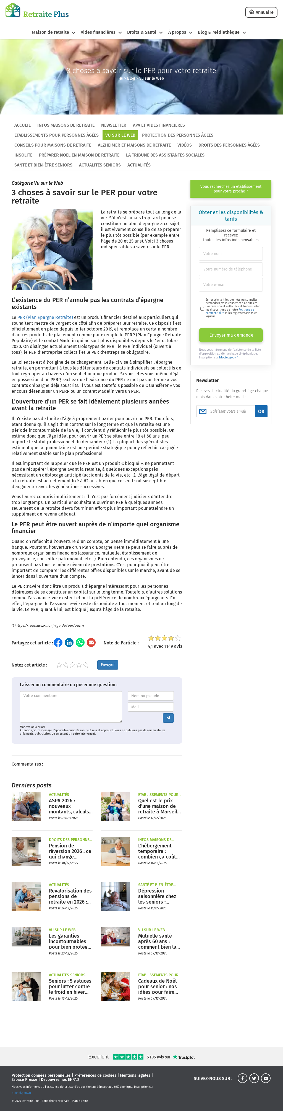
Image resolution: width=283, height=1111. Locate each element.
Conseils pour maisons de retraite (52, 145)
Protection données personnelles (41, 1075)
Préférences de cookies (95, 1075)
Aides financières (97, 32)
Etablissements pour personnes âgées (56, 135)
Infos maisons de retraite (66, 125)
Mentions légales (135, 1075)
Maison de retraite (50, 32)
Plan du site (80, 1101)
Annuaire (265, 12)
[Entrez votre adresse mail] (151, 707)
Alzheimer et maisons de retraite (134, 145)
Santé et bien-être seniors (43, 165)
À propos (177, 32)
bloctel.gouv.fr (229, 357)
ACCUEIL (22, 125)
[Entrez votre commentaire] (71, 707)
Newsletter (113, 125)
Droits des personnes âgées (229, 145)
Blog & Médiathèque (219, 32)
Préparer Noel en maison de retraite (79, 155)
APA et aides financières (159, 125)
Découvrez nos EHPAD (60, 1079)
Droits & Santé (141, 32)
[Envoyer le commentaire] (168, 718)
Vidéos (184, 145)
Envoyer (108, 664)
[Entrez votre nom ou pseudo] (151, 696)
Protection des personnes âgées (177, 135)
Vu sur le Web (151, 78)
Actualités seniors (100, 165)
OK (261, 412)
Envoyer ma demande (231, 335)
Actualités (139, 165)
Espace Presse (24, 1079)
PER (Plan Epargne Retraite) (45, 317)
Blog (131, 78)
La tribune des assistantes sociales (165, 155)
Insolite (23, 155)
